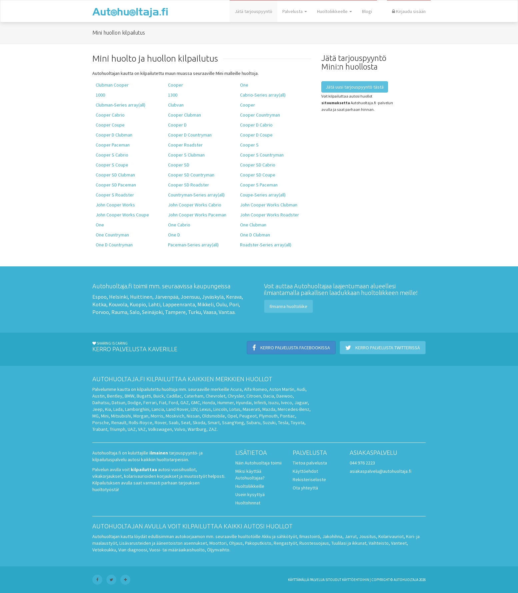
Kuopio (138, 304)
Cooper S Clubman (186, 155)
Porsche (100, 423)
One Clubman (253, 225)
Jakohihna (332, 536)
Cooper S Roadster (115, 195)
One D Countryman (114, 245)
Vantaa (227, 312)
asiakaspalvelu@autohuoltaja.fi (380, 471)
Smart (214, 423)
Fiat (162, 403)
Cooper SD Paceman (116, 185)
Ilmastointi (309, 536)
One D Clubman (255, 235)
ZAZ (213, 429)
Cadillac (174, 396)
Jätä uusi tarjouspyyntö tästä (355, 87)
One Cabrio (179, 225)
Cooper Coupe (110, 125)
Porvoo (100, 312)
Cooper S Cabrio (112, 155)
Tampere (175, 312)
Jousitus (367, 536)
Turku (194, 312)
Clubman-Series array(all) (120, 105)
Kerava (234, 296)
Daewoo (284, 396)
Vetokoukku (104, 550)
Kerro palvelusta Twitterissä (382, 348)
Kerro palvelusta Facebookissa (291, 348)
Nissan (193, 416)
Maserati (251, 409)
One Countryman (112, 235)
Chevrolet (215, 396)
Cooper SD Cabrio (257, 165)
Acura (236, 389)
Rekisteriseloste (309, 479)
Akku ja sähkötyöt (279, 536)
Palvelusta (294, 11)
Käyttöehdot (305, 471)
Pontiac (287, 416)
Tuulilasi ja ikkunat (348, 543)
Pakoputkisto (258, 543)
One (244, 85)
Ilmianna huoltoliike (288, 306)
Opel (232, 416)
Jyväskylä (213, 296)
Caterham (193, 396)
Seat (185, 423)
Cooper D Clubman (114, 135)
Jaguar (301, 403)
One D (174, 235)
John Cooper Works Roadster (269, 215)
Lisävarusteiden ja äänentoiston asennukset (163, 543)
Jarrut (351, 536)
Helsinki (118, 296)
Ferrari (150, 403)
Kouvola (118, 304)
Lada (118, 409)
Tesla (283, 423)
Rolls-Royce (140, 423)
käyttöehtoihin (355, 579)
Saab (174, 423)
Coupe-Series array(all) (263, 195)
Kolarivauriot (391, 536)
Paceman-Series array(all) (193, 245)
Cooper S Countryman (262, 155)
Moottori (218, 543)
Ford (173, 403)
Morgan (140, 416)
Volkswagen (160, 429)
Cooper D (177, 125)
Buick (158, 396)
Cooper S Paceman (259, 185)
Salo (135, 312)
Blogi (367, 11)
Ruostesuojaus (314, 543)
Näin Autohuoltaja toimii (258, 463)
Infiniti (260, 403)
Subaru (253, 423)
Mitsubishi (121, 416)
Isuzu (273, 403)
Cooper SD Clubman (115, 175)
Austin (98, 396)
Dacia (268, 396)
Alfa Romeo (255, 389)
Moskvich (175, 416)
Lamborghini (137, 409)
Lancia (158, 409)
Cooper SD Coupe (257, 175)
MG (95, 416)
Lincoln (220, 409)
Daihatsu (100, 403)
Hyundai (244, 403)
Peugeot (248, 416)
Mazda (268, 409)
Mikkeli (205, 304)
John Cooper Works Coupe (122, 215)
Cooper (175, 85)
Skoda (199, 423)
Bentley (114, 396)
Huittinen (141, 296)
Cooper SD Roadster (188, 185)
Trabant (99, 429)
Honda (208, 403)
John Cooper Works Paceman (197, 215)
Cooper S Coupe (112, 165)
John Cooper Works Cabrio (194, 205)
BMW (129, 396)
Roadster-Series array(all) (265, 245)
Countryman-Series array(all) (196, 195)
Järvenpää (166, 296)
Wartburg (197, 429)
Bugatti (144, 396)
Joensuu (190, 296)
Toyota (297, 423)
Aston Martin (281, 389)
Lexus (205, 409)
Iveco (286, 403)
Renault (118, 423)
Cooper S (249, 145)
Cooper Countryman (260, 115)
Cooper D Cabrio (256, 125)
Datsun (118, 403)
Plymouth (268, 416)
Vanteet (399, 543)
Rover (160, 423)
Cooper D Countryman (190, 135)
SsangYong (233, 423)
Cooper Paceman (113, 145)
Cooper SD (178, 165)
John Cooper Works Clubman (268, 205)
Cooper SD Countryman (191, 175)
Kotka (99, 304)
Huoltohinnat (247, 503)
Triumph (117, 429)
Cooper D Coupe (256, 135)
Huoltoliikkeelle (334, 11)
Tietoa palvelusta (310, 463)
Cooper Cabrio (110, 115)
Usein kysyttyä (250, 494)
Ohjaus (236, 543)
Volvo (179, 429)
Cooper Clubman (184, 115)
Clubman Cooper (112, 85)
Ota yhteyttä (305, 488)
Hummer (225, 403)
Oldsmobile (213, 416)
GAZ (184, 403)
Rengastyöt (285, 543)
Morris (157, 416)
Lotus (234, 409)
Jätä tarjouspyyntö (253, 11)
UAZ (132, 429)
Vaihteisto (379, 543)
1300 (172, 95)
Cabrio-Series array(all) (263, 95)
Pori (234, 304)
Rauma (119, 312)
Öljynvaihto (218, 550)
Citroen (253, 396)
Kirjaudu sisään (409, 11)
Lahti (154, 304)
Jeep (97, 409)
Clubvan (176, 105)
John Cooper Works (115, 205)
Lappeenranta (179, 304)
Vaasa (209, 312)
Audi (301, 389)
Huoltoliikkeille (249, 486)
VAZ (142, 429)
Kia (108, 409)
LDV (194, 409)
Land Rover (177, 409)
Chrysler (236, 396)
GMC (195, 403)
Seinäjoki (152, 312)
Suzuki (269, 423)
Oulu (221, 304)
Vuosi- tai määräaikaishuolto (177, 550)
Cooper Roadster (185, 145)
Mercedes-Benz (293, 409)
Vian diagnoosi (132, 550)
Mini (105, 416)
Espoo (99, 296)
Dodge (134, 403)
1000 (100, 95)
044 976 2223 (362, 463)
